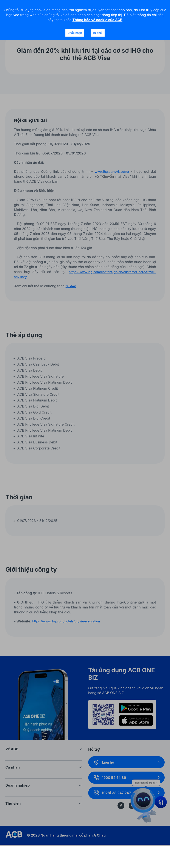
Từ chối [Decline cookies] (97, 32)
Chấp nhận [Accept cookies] (75, 32)
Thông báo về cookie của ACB (97, 20)
